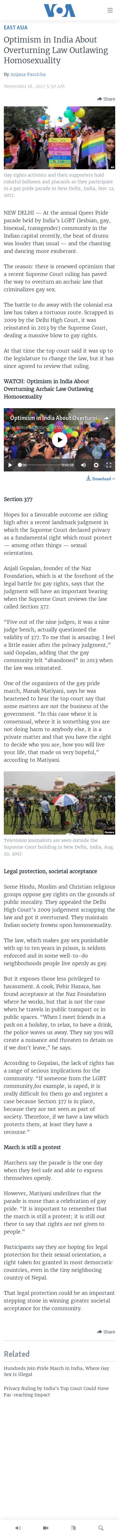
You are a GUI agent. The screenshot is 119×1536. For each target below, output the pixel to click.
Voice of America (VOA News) (49, 427)
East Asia (16, 28)
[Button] (106, 99)
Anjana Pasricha (28, 74)
